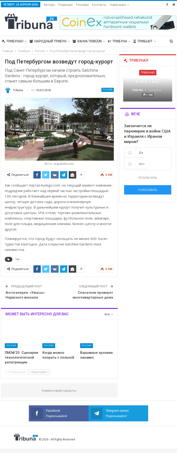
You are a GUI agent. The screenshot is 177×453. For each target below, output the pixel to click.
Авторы (49, 5)
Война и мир (148, 81)
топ (17, 259)
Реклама (82, 5)
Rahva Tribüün (87, 41)
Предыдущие (16, 372)
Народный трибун (48, 41)
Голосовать (147, 190)
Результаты (148, 178)
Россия (107, 89)
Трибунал (12, 41)
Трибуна (117, 41)
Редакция (65, 5)
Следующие (39, 372)
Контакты (99, 5)
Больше (117, 5)
